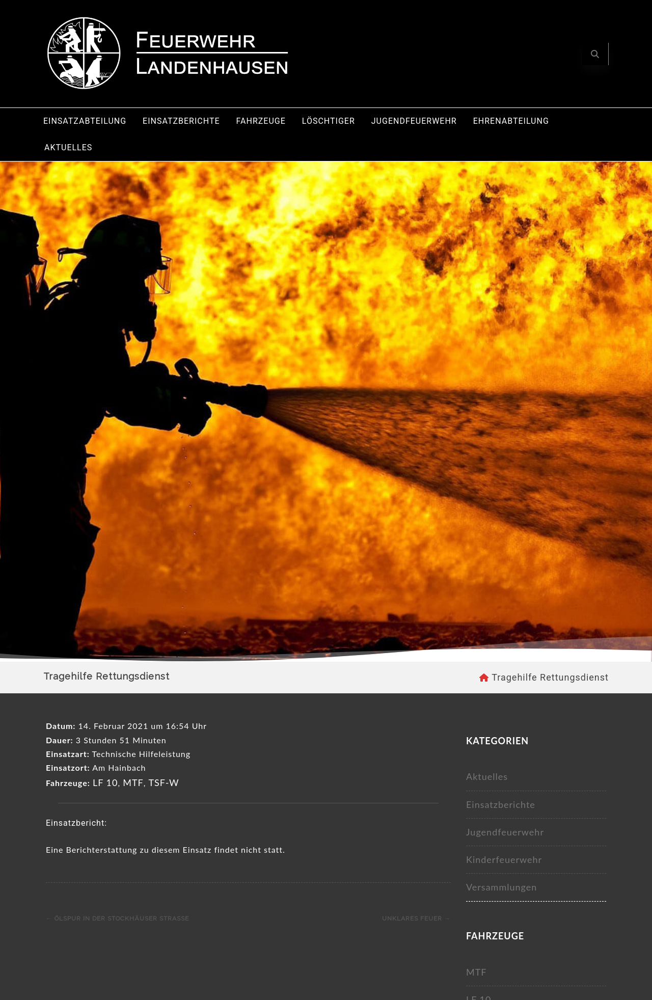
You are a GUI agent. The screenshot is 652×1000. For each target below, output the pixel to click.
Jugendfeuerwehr (414, 121)
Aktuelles (68, 147)
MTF (133, 782)
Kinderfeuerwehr (504, 859)
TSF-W (163, 782)
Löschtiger (328, 121)
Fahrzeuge (261, 121)
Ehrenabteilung (511, 121)
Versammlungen (501, 887)
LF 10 (105, 782)
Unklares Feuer (416, 918)
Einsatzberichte (181, 121)
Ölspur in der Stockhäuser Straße (117, 918)
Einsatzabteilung (84, 121)
